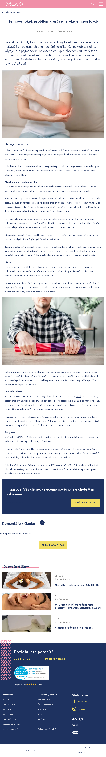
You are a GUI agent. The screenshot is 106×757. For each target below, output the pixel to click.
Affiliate (40, 714)
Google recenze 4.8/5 (28, 684)
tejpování (17, 376)
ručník (78, 396)
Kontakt (6, 699)
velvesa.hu (87, 748)
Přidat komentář (53, 545)
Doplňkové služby (9, 719)
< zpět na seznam (11, 12)
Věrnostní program (44, 699)
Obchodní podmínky (10, 709)
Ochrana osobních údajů (47, 729)
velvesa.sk (75, 748)
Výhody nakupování (10, 729)
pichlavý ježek (47, 380)
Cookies (40, 724)
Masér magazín (43, 719)
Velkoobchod (42, 709)
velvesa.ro (81, 752)
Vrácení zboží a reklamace (12, 724)
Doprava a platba (9, 704)
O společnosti (8, 714)
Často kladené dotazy (45, 704)
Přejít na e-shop (85, 502)
